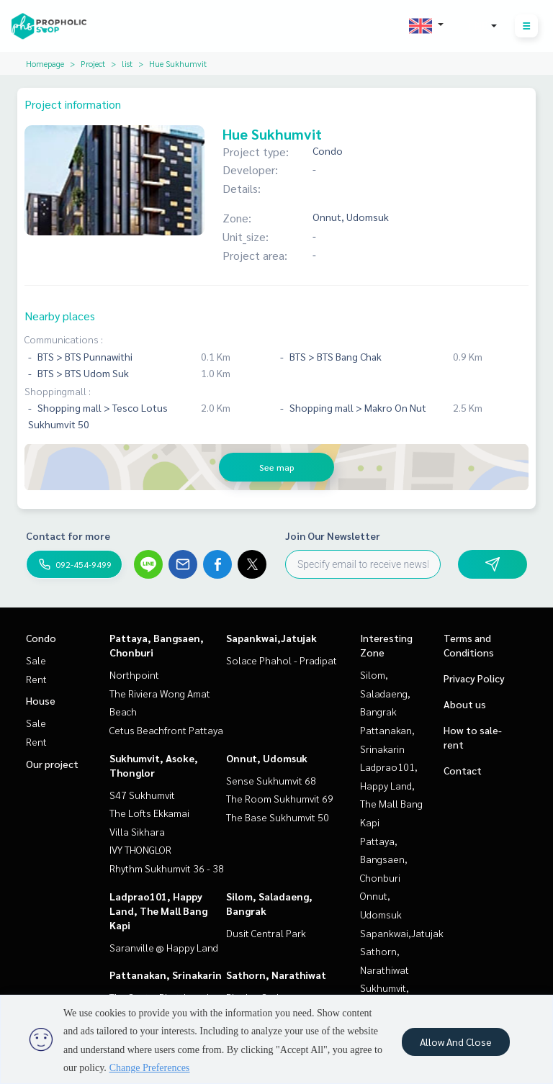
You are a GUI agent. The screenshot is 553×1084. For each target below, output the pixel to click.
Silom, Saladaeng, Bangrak (385, 693)
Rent (36, 678)
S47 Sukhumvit (142, 794)
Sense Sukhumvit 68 (271, 780)
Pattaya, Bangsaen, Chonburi (384, 859)
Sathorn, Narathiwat (276, 974)
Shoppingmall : (57, 390)
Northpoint (134, 674)
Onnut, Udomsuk (266, 757)
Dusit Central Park (266, 932)
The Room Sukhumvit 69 (279, 798)
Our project (52, 763)
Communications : (63, 339)
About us (465, 703)
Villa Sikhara (137, 831)
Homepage (45, 63)
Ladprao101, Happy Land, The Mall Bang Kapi (158, 910)
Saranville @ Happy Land (163, 947)
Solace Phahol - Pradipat (281, 660)
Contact (463, 770)
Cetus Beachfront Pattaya (166, 729)
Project (93, 63)
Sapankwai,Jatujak (271, 637)
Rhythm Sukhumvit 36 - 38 (166, 868)
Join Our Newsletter (332, 535)
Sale (36, 660)
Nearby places (59, 315)
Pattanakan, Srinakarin (165, 974)
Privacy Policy (474, 678)
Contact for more (68, 535)
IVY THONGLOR (140, 849)
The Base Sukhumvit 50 (277, 816)
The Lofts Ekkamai (149, 812)
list (127, 63)
